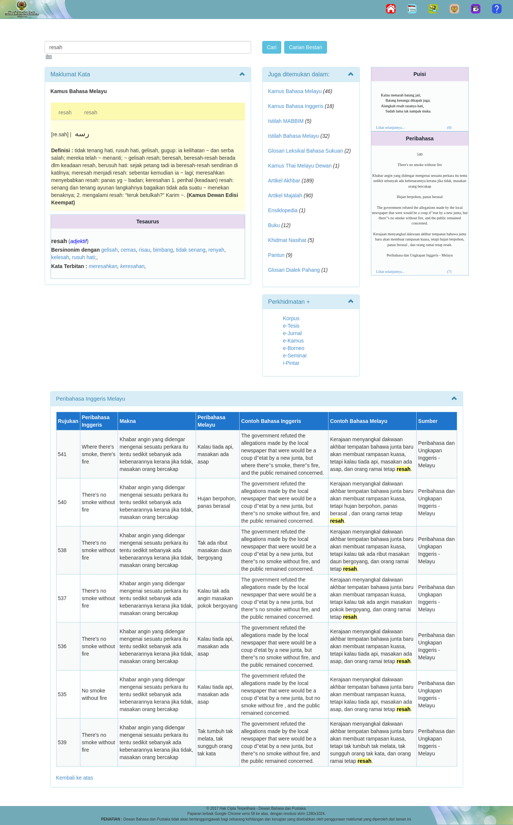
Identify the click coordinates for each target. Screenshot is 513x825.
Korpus (291, 318)
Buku (274, 225)
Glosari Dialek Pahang (294, 270)
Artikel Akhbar (284, 181)
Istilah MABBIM (286, 121)
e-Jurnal (292, 333)
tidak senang (190, 250)
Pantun (276, 255)
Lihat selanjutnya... (390, 127)
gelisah (109, 250)
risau (144, 250)
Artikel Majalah (285, 195)
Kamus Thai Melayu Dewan (300, 166)
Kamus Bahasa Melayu (295, 91)
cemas (128, 250)
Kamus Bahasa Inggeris (296, 106)
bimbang (163, 250)
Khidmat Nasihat (287, 240)
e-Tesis (291, 326)
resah (65, 112)
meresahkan (103, 266)
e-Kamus (293, 341)
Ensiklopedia (283, 210)
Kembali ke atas (74, 778)
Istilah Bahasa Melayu (293, 136)
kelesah (60, 257)
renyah (216, 250)
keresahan (132, 266)
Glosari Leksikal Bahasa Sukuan (305, 151)
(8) (449, 127)
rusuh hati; (84, 257)
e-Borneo (294, 348)
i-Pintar (291, 363)
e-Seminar (295, 356)
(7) (449, 272)
